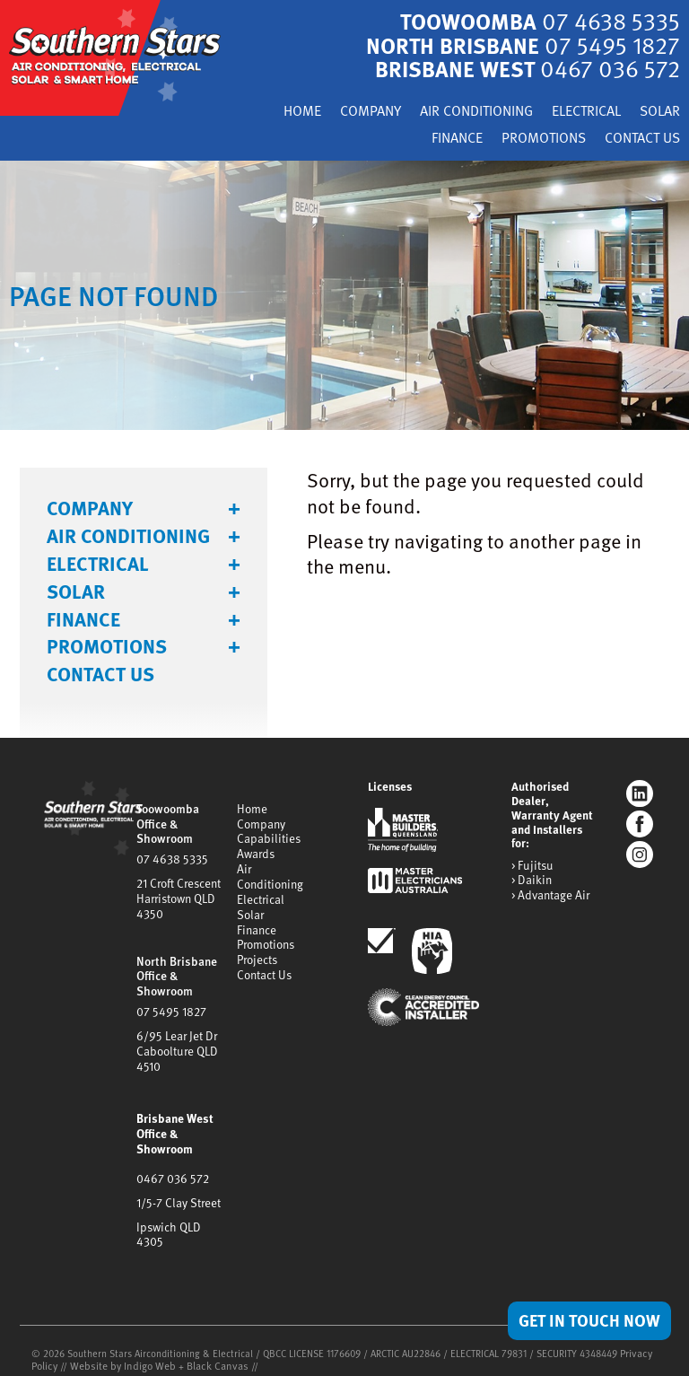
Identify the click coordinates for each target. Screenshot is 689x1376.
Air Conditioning (459, 110)
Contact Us (638, 136)
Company (345, 110)
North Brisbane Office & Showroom (175, 965)
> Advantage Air (550, 892)
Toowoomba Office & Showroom (166, 820)
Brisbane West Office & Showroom (173, 1117)
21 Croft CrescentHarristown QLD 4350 (178, 891)
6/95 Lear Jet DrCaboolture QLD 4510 (176, 1037)
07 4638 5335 (170, 854)
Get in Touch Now (585, 1319)
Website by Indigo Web (119, 1329)
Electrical (578, 110)
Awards (256, 848)
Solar (658, 110)
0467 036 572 (171, 1161)
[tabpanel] (344, 293)
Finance (441, 136)
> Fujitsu (531, 863)
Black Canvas (207, 1329)
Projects (257, 948)
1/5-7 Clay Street (178, 1183)
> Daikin (531, 878)
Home (272, 110)
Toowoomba (536, 20)
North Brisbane (518, 43)
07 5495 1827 (170, 1000)
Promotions (533, 136)
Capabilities (269, 834)
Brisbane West (523, 67)
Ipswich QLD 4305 (181, 1206)
